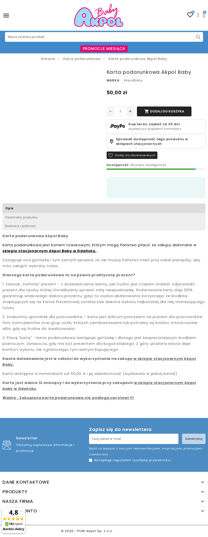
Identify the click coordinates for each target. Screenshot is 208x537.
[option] (52, 72)
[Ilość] (120, 111)
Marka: (113, 80)
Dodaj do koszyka (164, 111)
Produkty (14, 492)
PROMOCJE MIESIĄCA (104, 48)
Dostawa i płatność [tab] (20, 226)
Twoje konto (19, 511)
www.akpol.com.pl (130, 531)
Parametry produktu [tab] (21, 217)
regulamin (122, 460)
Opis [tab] (9, 208)
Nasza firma (17, 501)
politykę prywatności (152, 460)
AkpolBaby (133, 80)
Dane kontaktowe (25, 482)
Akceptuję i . (132, 460)
